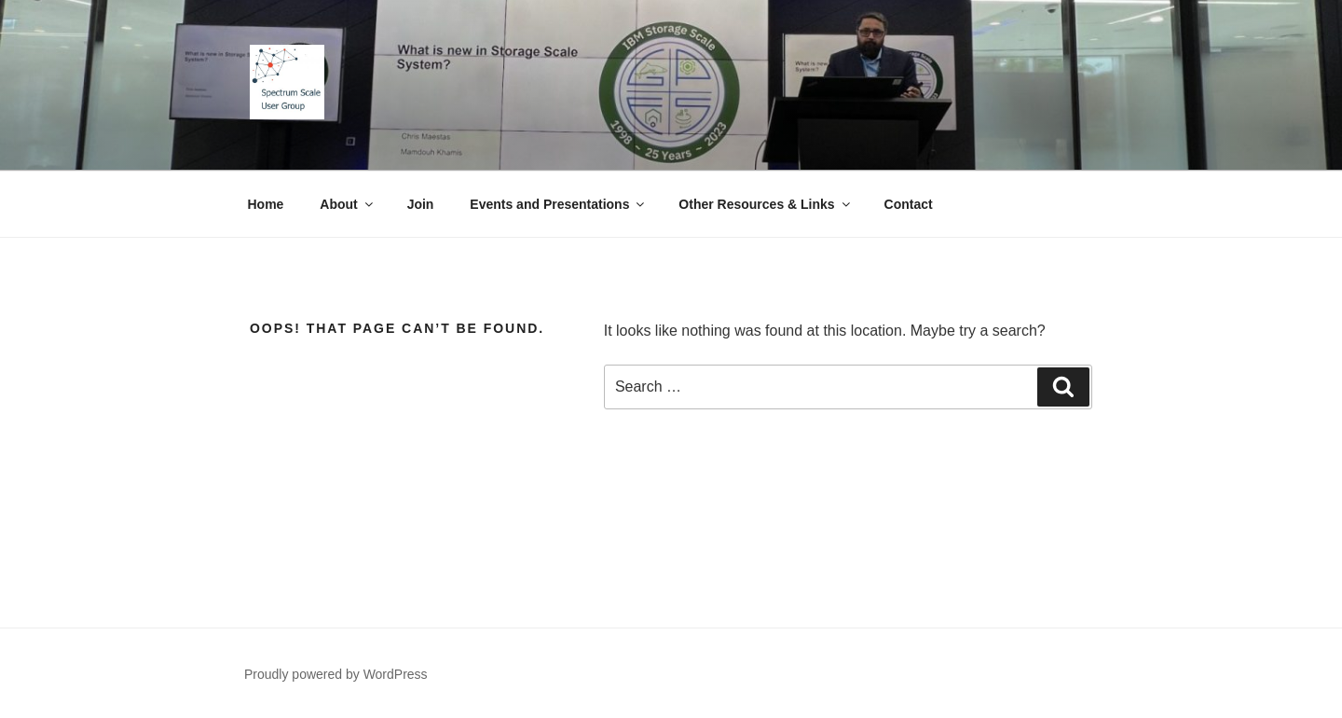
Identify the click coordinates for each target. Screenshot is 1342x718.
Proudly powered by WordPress (336, 674)
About (347, 204)
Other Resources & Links (765, 204)
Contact (908, 204)
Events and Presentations (558, 204)
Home (266, 204)
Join (420, 204)
